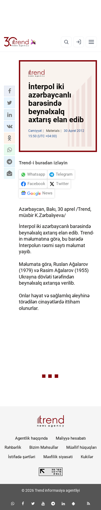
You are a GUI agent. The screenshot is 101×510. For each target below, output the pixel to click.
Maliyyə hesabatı (71, 438)
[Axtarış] (66, 42)
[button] (9, 91)
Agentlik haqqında (31, 438)
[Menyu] (91, 42)
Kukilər (87, 456)
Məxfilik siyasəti (58, 456)
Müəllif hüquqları (81, 447)
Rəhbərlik (13, 447)
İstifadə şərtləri (21, 456)
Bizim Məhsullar (43, 447)
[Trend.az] (20, 42)
